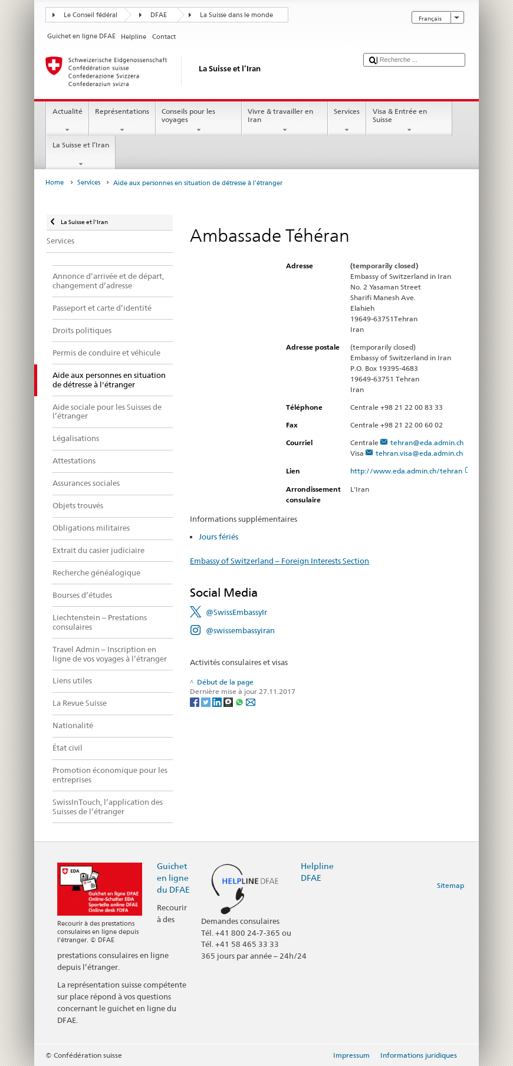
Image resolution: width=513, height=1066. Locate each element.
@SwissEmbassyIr (236, 612)
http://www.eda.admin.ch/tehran (411, 471)
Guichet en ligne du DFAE (173, 877)
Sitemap (450, 885)
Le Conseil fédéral (90, 15)
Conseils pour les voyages (198, 121)
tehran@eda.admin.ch (426, 442)
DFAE (158, 15)
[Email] (250, 701)
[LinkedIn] (217, 701)
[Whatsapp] (240, 701)
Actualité (67, 121)
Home (54, 182)
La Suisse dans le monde (236, 15)
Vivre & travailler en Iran (284, 121)
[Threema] (229, 701)
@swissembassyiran (240, 630)
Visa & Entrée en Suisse (409, 121)
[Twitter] (206, 701)
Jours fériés (218, 536)
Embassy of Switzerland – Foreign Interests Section (279, 560)
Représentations (122, 121)
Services (347, 121)
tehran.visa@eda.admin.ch (419, 453)
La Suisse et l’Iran (80, 154)
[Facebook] (195, 701)
